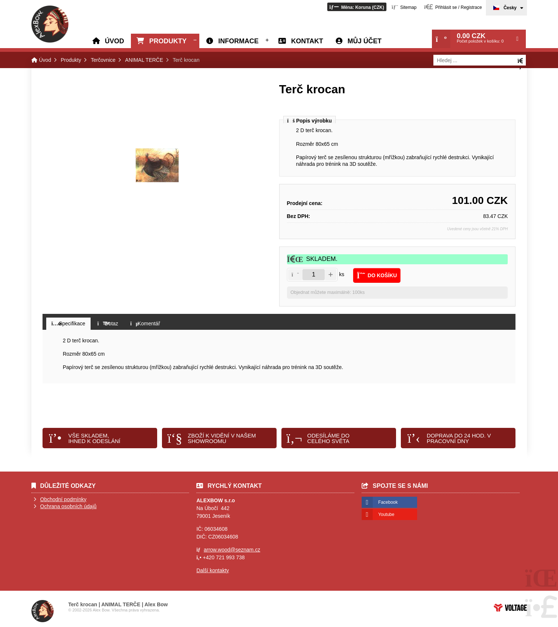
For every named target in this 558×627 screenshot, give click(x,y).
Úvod (49, 24)
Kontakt (307, 41)
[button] (356, 7)
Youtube (386, 514)
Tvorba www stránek (510, 608)
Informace (238, 41)
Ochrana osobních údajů (68, 506)
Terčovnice (103, 60)
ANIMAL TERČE (144, 60)
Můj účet (365, 41)
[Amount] (313, 274)
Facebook (388, 502)
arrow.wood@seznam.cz (232, 550)
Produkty (167, 41)
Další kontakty (212, 570)
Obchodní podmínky (63, 499)
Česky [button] (510, 7)
